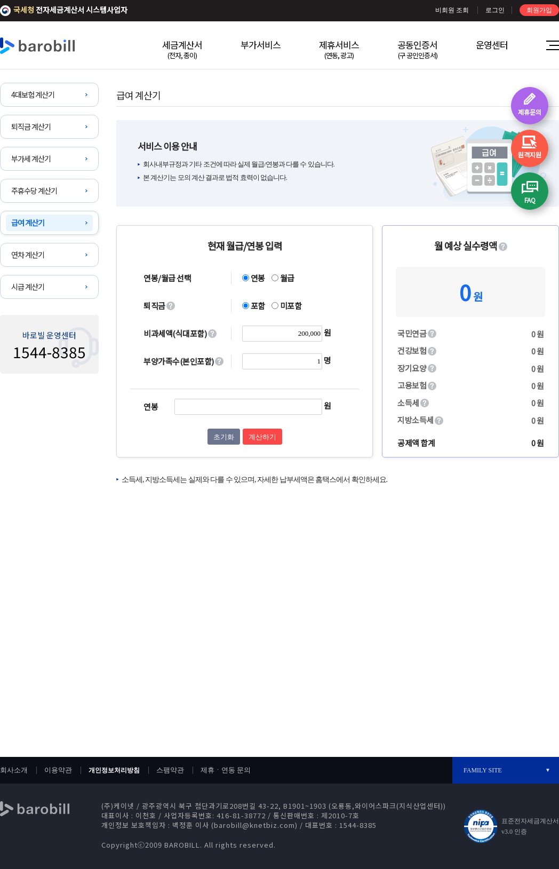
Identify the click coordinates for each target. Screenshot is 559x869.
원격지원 (529, 154)
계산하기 (262, 437)
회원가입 (539, 10)
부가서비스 (261, 44)
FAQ (530, 199)
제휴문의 (529, 111)
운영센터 (492, 44)
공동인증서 (417, 49)
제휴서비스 (339, 49)
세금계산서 (182, 49)
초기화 (223, 437)
